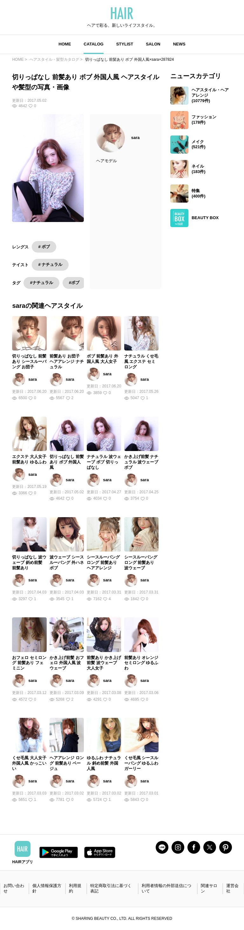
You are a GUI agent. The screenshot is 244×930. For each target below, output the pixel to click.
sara (135, 137)
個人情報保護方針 (46, 888)
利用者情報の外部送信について (166, 888)
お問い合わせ (13, 888)
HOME (64, 44)
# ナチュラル (50, 264)
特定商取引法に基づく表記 (111, 888)
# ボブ (44, 246)
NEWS (179, 44)
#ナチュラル (41, 282)
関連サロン (209, 888)
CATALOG (93, 44)
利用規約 (75, 888)
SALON (153, 44)
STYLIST (124, 44)
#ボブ (74, 282)
